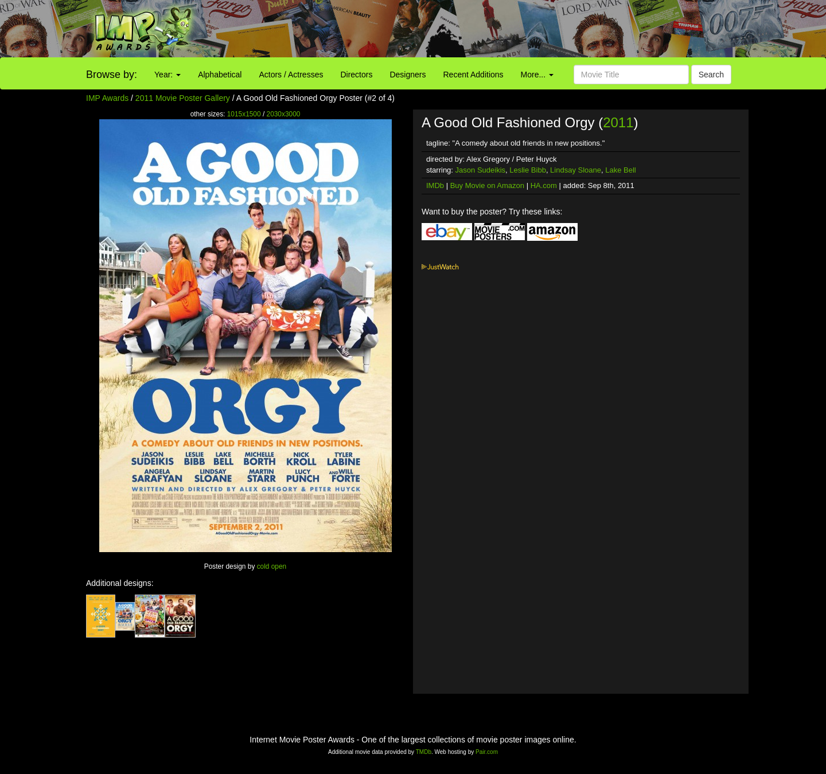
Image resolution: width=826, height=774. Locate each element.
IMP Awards (107, 98)
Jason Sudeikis (480, 170)
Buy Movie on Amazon (487, 185)
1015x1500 (244, 114)
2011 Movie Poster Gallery (182, 98)
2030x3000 (284, 114)
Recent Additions (473, 74)
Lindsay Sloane (575, 170)
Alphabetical (219, 74)
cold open (272, 566)
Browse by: (111, 74)
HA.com (544, 185)
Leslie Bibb (527, 170)
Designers (407, 74)
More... (537, 74)
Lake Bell (620, 170)
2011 (618, 122)
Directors (356, 74)
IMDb (435, 185)
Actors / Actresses (291, 74)
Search (711, 74)
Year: (167, 74)
